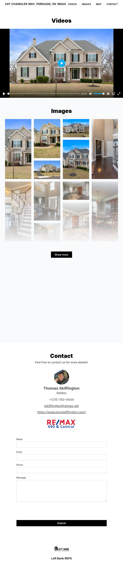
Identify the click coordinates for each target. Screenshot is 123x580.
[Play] (4, 93)
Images (86, 4)
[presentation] (40, 510)
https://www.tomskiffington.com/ (61, 412)
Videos (72, 4)
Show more (61, 254)
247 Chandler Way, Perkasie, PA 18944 (35, 4)
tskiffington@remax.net (61, 406)
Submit (61, 523)
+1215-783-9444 (61, 399)
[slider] (43, 93)
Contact (112, 4)
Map (98, 4)
